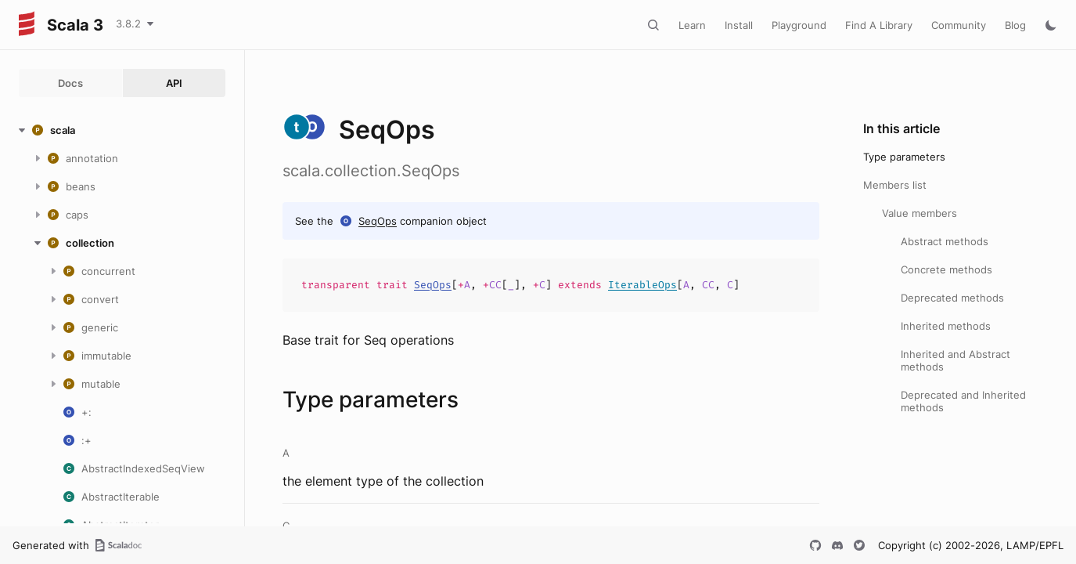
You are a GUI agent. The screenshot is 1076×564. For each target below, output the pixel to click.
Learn (692, 25)
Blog (1015, 25)
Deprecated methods (952, 297)
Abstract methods (944, 241)
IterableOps (642, 284)
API (174, 83)
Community (958, 25)
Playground (799, 25)
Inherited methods (946, 326)
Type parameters (904, 156)
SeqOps (377, 221)
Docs (70, 83)
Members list (895, 185)
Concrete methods (946, 269)
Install (739, 25)
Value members (919, 213)
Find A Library (878, 25)
